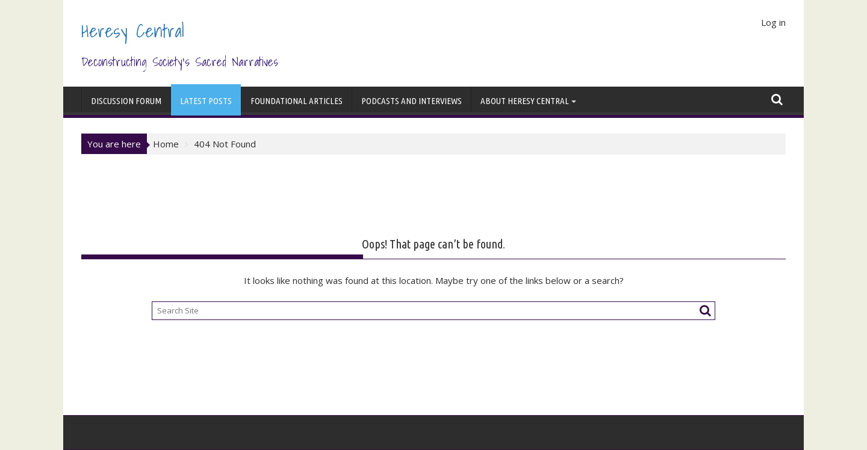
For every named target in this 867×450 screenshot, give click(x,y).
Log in (773, 22)
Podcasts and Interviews (411, 101)
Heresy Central (132, 30)
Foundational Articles (296, 101)
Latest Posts (206, 101)
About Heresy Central (524, 101)
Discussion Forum (126, 101)
